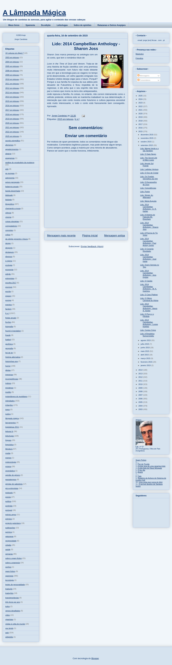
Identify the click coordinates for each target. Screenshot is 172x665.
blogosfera (9, 204)
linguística (9, 445)
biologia (8, 200)
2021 (140, 110)
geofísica (9, 344)
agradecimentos (11, 149)
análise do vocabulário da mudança (19, 162)
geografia (9, 348)
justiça (8, 414)
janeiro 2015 (146, 365)
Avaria (140, 472)
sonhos (8, 567)
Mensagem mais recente (61, 235)
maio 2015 (145, 351)
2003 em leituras (12, 57)
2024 (140, 99)
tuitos (7, 606)
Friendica (139, 58)
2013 (140, 374)
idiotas (8, 370)
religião (8, 545)
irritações (9, 405)
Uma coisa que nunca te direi (150, 482)
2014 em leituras (12, 97)
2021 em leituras (12, 127)
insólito (8, 392)
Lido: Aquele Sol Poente (146, 164)
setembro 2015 (147, 145)
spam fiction (10, 571)
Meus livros (13, 25)
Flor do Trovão (143, 464)
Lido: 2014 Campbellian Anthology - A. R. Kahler (148, 208)
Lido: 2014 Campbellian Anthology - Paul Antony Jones (148, 242)
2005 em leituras (12, 66)
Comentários (143, 80)
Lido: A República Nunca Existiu (147, 335)
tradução (9, 589)
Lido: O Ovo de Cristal (149, 173)
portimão (9, 506)
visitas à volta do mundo (15, 624)
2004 (140, 406)
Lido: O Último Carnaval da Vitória (149, 299)
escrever (8, 287)
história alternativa (12, 357)
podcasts (9, 493)
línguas (8, 440)
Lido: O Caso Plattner (149, 295)
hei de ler (9, 353)
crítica (7, 235)
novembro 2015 (147, 138)
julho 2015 (145, 344)
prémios (8, 519)
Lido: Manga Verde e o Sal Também (149, 149)
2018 (140, 121)
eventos (8, 305)
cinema (8, 217)
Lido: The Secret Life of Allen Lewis (148, 159)
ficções (8, 322)
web (7, 633)
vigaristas (9, 619)
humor (8, 366)
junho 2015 (145, 348)
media (7, 453)
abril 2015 (145, 355)
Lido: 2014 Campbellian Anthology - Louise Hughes (149, 323)
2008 (140, 391)
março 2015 (146, 358)
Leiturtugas (62, 25)
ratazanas (9, 536)
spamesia (9, 576)
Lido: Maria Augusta (148, 201)
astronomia (9, 178)
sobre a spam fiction (13, 558)
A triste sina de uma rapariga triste (151, 466)
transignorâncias (12, 598)
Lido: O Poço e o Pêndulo (147, 315)
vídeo (7, 615)
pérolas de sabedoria (14, 484)
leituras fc (9, 431)
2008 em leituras (12, 71)
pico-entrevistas (11, 488)
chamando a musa (13, 208)
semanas (9, 554)
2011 (140, 381)
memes (8, 458)
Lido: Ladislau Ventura (149, 169)
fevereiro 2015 (147, 362)
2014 (140, 370)
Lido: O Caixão (146, 281)
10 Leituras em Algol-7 (14, 53)
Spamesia (30, 25)
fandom (8, 309)
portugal (8, 510)
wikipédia (9, 637)
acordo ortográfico (12, 141)
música (8, 466)
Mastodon (140, 54)
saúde (7, 549)
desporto (9, 248)
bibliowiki (9, 195)
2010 (140, 384)
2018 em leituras (12, 114)
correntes (9, 230)
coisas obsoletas (12, 221)
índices (8, 383)
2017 (140, 124)
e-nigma (8, 261)
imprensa (9, 375)
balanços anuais (12, 187)
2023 (140, 103)
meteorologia (10, 462)
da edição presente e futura (16, 239)
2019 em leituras (12, 119)
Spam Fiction (141, 460)
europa (8, 300)
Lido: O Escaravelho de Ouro (148, 183)
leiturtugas (9, 436)
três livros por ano (12, 602)
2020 (140, 114)
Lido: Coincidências (148, 188)
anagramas (10, 158)
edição (8, 274)
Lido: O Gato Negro (148, 154)
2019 (140, 117)
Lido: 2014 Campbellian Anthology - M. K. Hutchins (148, 287)
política (8, 501)
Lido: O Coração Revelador (146, 250)
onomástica (10, 471)
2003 (140, 409)
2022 (140, 106)
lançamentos (10, 423)
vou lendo (9, 628)
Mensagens (143, 76)
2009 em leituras (12, 75)
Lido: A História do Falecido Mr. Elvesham (147, 217)
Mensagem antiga (114, 235)
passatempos (10, 479)
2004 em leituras (12, 62)
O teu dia (141, 470)
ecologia (8, 265)
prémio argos (10, 515)
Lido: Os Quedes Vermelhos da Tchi (149, 178)
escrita (8, 291)
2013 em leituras (12, 93)
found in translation (13, 331)
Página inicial (90, 235)
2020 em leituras (12, 123)
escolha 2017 (10, 283)
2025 (140, 96)
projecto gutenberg (13, 523)
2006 (140, 399)
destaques (9, 252)
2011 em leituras (12, 84)
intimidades (10, 401)
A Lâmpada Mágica (34, 13)
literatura (9, 449)
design (8, 243)
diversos (8, 257)
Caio (139, 476)
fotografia (9, 326)
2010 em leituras (12, 79)
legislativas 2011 (12, 427)
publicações (10, 528)
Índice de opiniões (82, 25)
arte (7, 169)
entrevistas (9, 278)
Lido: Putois (145, 192)
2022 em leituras (12, 132)
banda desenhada (12, 191)
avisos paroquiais (12, 182)
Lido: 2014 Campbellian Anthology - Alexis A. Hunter (148, 307)
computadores (11, 226)
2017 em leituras (12, 110)
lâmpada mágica (12, 418)
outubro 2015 (146, 142)
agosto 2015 (146, 340)
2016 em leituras (12, 106)
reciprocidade (10, 541)
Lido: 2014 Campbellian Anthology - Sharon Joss (149, 226)
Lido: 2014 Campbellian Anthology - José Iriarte (148, 258)
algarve (8, 154)
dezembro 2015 (147, 135)
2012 (140, 377)
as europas (9, 173)
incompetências (11, 379)
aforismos (9, 145)
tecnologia (9, 580)
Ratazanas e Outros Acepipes (112, 25)
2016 (140, 128)
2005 (140, 402)
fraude (8, 335)
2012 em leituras (12, 88)
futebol (8, 340)
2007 (140, 395)
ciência (8, 213)
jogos (7, 409)
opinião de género (12, 475)
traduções (9, 593)
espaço (8, 296)
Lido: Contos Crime (148, 330)
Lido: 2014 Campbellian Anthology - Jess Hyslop (148, 274)
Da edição (46, 25)
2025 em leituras (12, 136)
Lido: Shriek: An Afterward (146, 196)
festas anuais (10, 318)
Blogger (95, 658)
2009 (140, 388)
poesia (8, 497)
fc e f (77, 119)
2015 (140, 131)
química (8, 532)
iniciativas (9, 388)
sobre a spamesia (12, 563)
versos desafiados (12, 611)
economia (9, 270)
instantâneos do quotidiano (16, 396)
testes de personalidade (15, 585)
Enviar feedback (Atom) (92, 246)
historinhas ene (11, 361)
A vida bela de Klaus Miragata (150, 468)
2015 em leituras (65, 119)
